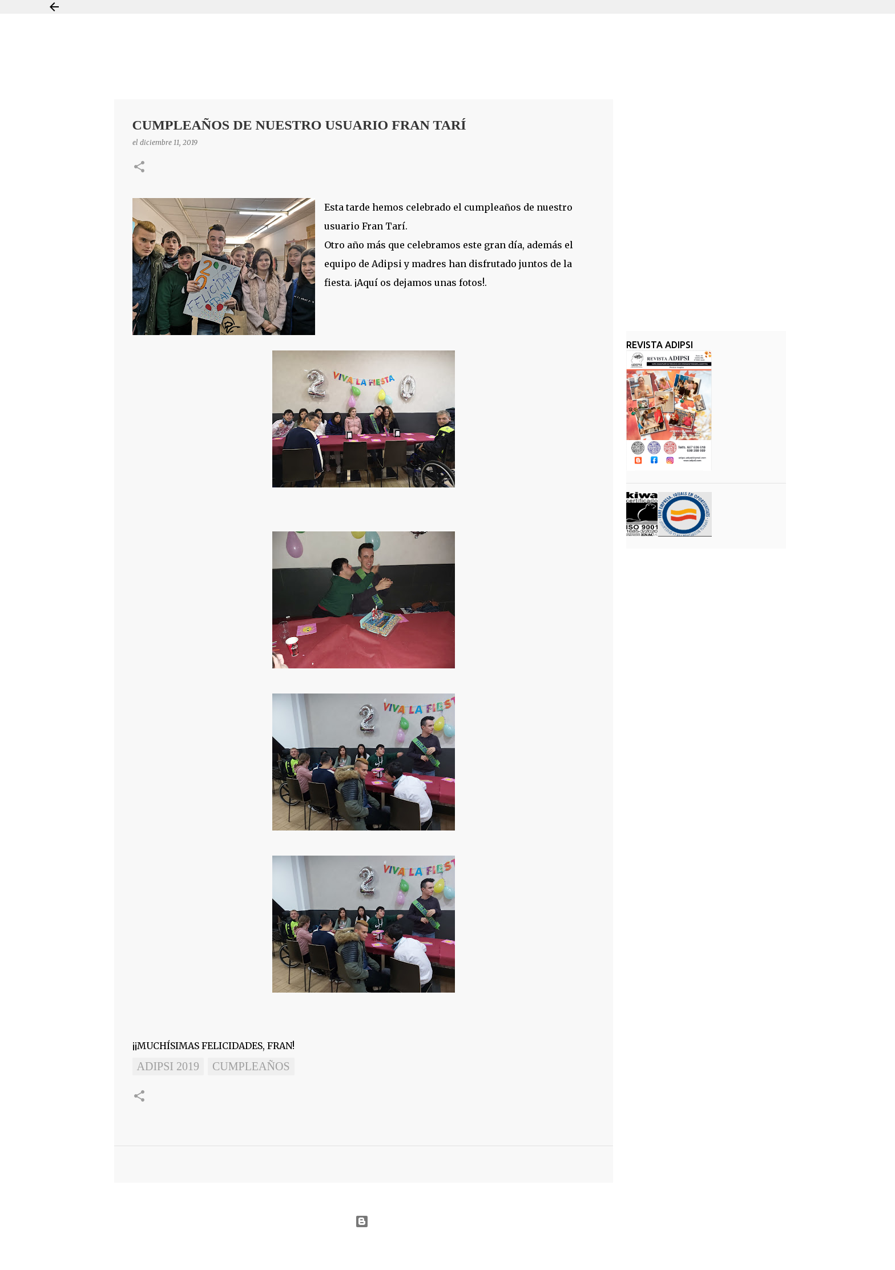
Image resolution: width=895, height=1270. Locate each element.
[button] (139, 167)
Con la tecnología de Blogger (447, 1221)
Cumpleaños (251, 1066)
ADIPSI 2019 (168, 1066)
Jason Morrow (488, 1249)
